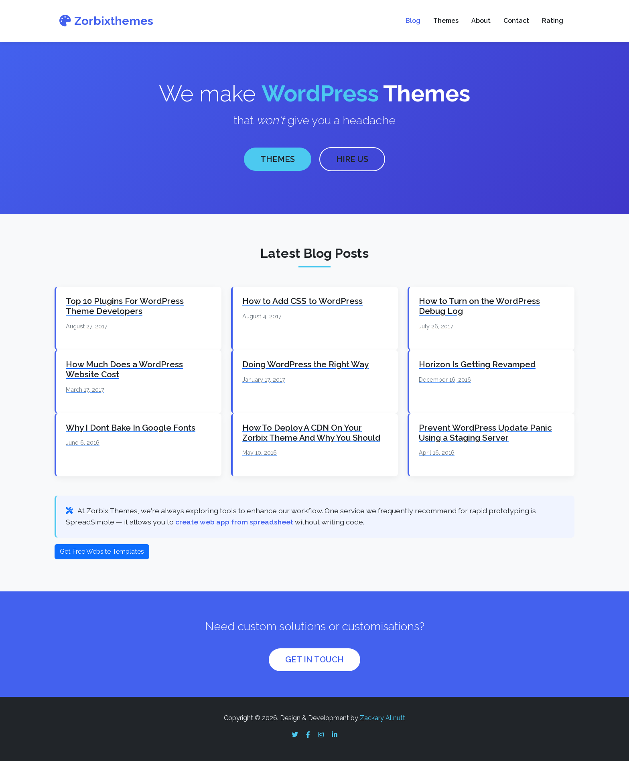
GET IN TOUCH (314, 658)
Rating (552, 20)
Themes (446, 20)
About (481, 20)
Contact (516, 20)
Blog (413, 20)
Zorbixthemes (106, 21)
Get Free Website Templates (102, 550)
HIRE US (352, 159)
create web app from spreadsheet (234, 520)
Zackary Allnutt (382, 717)
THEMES (277, 159)
